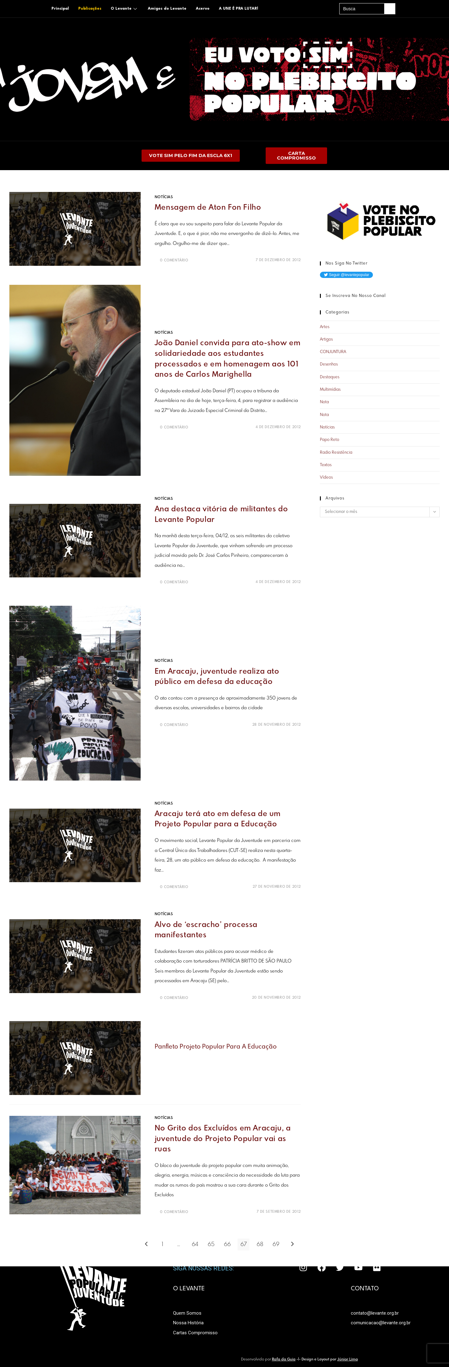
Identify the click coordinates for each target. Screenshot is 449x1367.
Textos (325, 465)
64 (195, 1245)
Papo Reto (329, 440)
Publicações (89, 9)
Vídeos (326, 478)
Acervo (203, 9)
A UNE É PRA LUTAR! (238, 9)
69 (276, 1245)
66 (227, 1245)
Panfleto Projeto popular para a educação (216, 1047)
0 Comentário (174, 261)
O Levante (124, 9)
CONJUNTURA (333, 352)
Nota (324, 402)
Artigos (326, 340)
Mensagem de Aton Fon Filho (208, 208)
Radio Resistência (336, 453)
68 (260, 1245)
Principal (60, 9)
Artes (324, 327)
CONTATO (365, 1289)
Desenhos (329, 365)
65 (211, 1245)
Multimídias (330, 390)
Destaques (329, 377)
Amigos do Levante (167, 9)
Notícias (164, 197)
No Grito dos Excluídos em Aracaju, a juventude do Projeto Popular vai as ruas (223, 1139)
